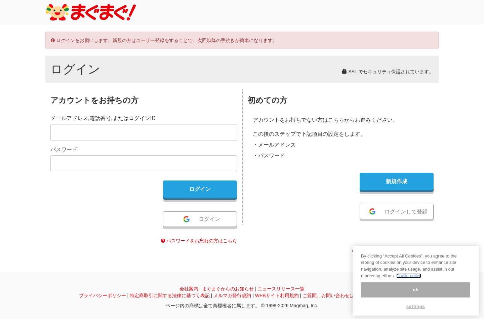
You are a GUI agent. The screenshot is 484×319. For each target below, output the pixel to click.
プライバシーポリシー (102, 295)
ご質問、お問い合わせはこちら (335, 295)
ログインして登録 (398, 211)
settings (415, 306)
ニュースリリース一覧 (281, 288)
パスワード (63, 149)
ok (415, 289)
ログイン (201, 219)
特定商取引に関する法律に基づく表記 (170, 295)
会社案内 (188, 288)
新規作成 (396, 181)
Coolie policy (408, 275)
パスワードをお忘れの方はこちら (199, 240)
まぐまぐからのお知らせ (228, 288)
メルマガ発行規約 (232, 295)
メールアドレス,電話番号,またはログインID (103, 118)
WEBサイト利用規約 (277, 295)
